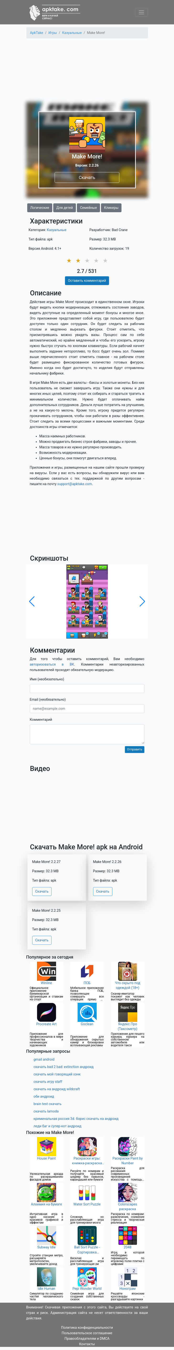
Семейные (88, 208)
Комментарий (41, 720)
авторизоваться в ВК (52, 664)
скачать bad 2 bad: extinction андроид (64, 1067)
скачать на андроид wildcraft (57, 1089)
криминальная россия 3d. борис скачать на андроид (76, 1119)
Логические (39, 208)
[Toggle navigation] (141, 12)
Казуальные (56, 230)
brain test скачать (48, 1104)
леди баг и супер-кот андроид (57, 1126)
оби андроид (44, 1097)
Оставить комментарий (87, 281)
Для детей (64, 208)
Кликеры (111, 208)
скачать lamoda (46, 1111)
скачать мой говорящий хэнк (57, 1074)
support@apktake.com (74, 484)
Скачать (87, 177)
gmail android (44, 1059)
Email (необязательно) (48, 700)
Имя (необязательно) (47, 679)
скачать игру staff (48, 1082)
